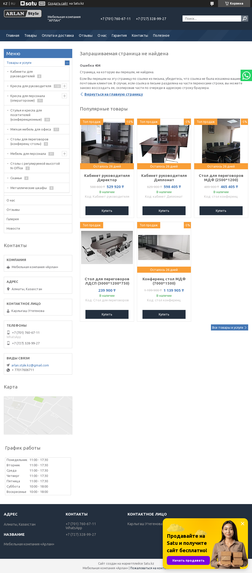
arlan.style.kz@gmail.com (30, 365)
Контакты (140, 35)
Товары (30, 35)
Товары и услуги (19, 62)
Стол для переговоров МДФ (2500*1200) (221, 177)
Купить (107, 210)
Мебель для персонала (28, 153)
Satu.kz (149, 563)
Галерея (13, 219)
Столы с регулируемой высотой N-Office (35, 166)
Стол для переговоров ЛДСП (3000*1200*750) (107, 281)
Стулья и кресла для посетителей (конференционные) (26, 114)
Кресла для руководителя (30, 86)
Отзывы (86, 35)
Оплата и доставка (58, 35)
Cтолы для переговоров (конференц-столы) (29, 141)
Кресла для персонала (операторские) (27, 98)
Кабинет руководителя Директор (107, 177)
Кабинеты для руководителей (22, 74)
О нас (102, 35)
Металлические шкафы (28, 188)
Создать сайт (58, 3)
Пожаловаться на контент (150, 568)
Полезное (161, 35)
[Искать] (244, 18)
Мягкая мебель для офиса (30, 129)
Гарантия (119, 35)
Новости (13, 228)
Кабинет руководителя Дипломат (164, 177)
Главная (12, 35)
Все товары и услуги (227, 327)
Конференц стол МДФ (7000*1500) (164, 281)
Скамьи (16, 178)
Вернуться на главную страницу (113, 94)
